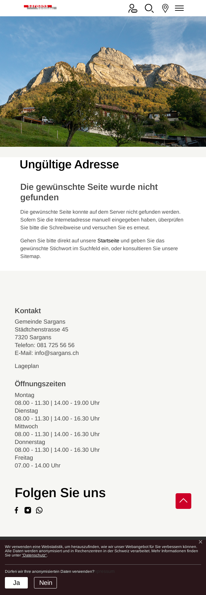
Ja (16, 582)
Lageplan (32, 366)
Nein (45, 582)
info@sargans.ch (57, 353)
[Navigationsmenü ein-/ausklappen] (178, 8)
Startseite (108, 240)
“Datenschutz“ (34, 555)
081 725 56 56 (56, 345)
